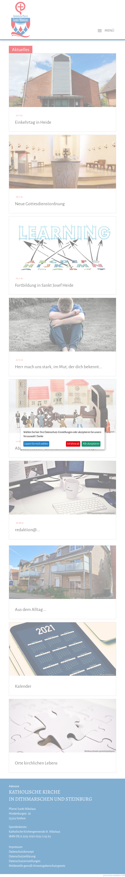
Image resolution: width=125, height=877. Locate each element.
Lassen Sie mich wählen (36, 443)
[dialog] (63, 438)
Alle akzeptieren (91, 443)
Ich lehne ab (73, 443)
